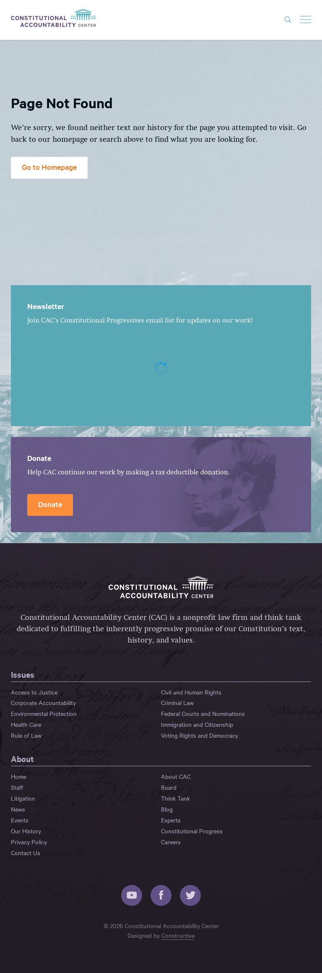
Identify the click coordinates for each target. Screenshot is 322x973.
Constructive (178, 935)
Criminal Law (177, 702)
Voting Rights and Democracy (199, 735)
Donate (50, 504)
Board (169, 787)
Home (18, 776)
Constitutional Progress (192, 831)
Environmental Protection (44, 713)
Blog (167, 809)
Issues (22, 674)
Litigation (23, 798)
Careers (171, 842)
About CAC (176, 776)
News (18, 809)
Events (20, 820)
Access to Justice (34, 692)
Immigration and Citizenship (197, 724)
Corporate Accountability (43, 702)
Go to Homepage (49, 167)
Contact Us (25, 852)
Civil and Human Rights (191, 692)
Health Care (26, 724)
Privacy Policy (29, 842)
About (22, 758)
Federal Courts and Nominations (203, 713)
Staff (17, 787)
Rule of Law (26, 735)
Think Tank (175, 798)
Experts (171, 820)
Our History (26, 831)
